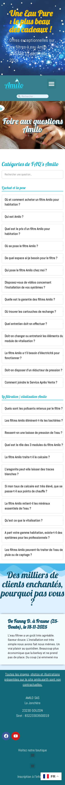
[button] (51, 83)
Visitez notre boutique (32, 750)
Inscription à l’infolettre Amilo (37, 776)
